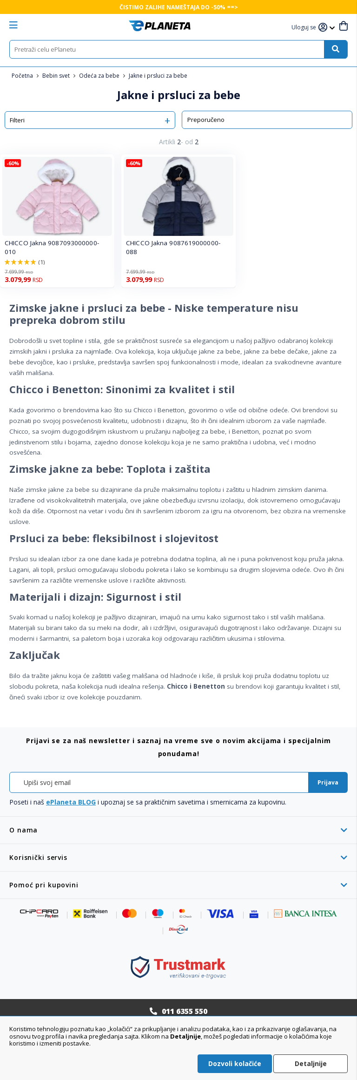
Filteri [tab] (17, 120)
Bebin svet (56, 76)
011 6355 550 (184, 1011)
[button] (304, 27)
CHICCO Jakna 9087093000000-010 (52, 247)
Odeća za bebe (100, 76)
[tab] (178, 830)
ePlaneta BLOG (71, 802)
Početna (23, 76)
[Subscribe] (328, 782)
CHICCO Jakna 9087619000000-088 (173, 247)
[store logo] (160, 25)
